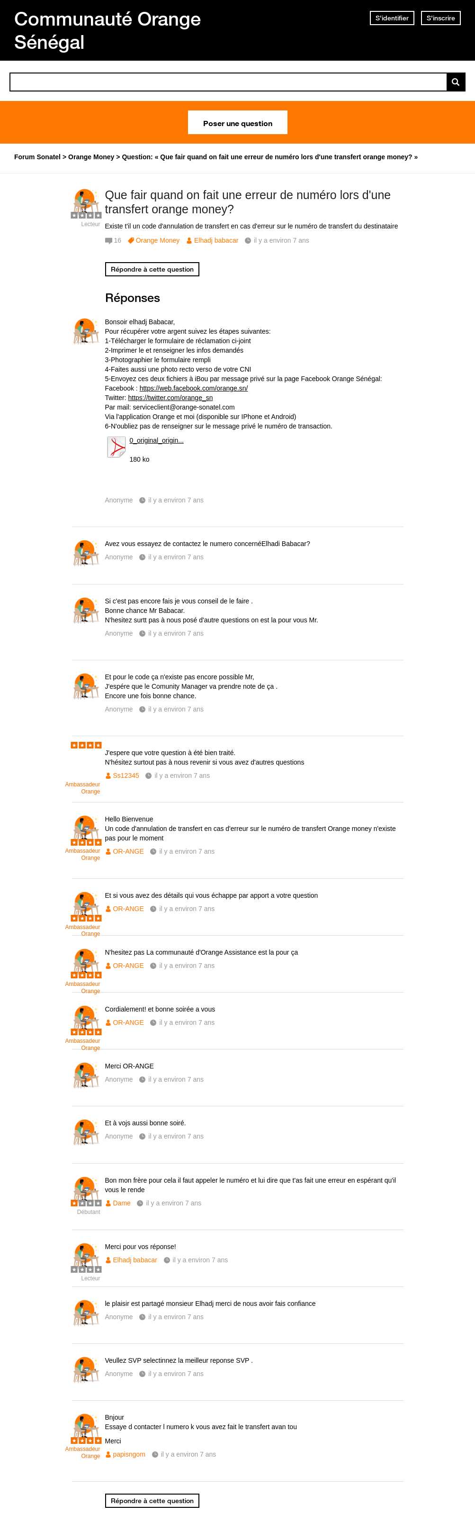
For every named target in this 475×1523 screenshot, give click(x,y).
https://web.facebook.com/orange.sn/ (194, 388)
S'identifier (392, 18)
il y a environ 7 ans (176, 500)
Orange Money (158, 240)
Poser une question (237, 122)
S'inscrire (441, 18)
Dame (122, 1203)
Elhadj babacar (216, 240)
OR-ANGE (128, 851)
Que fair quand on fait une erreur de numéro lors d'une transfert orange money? (248, 202)
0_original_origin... (157, 440)
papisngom (129, 1454)
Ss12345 (126, 775)
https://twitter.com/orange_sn (170, 397)
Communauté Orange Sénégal (107, 30)
